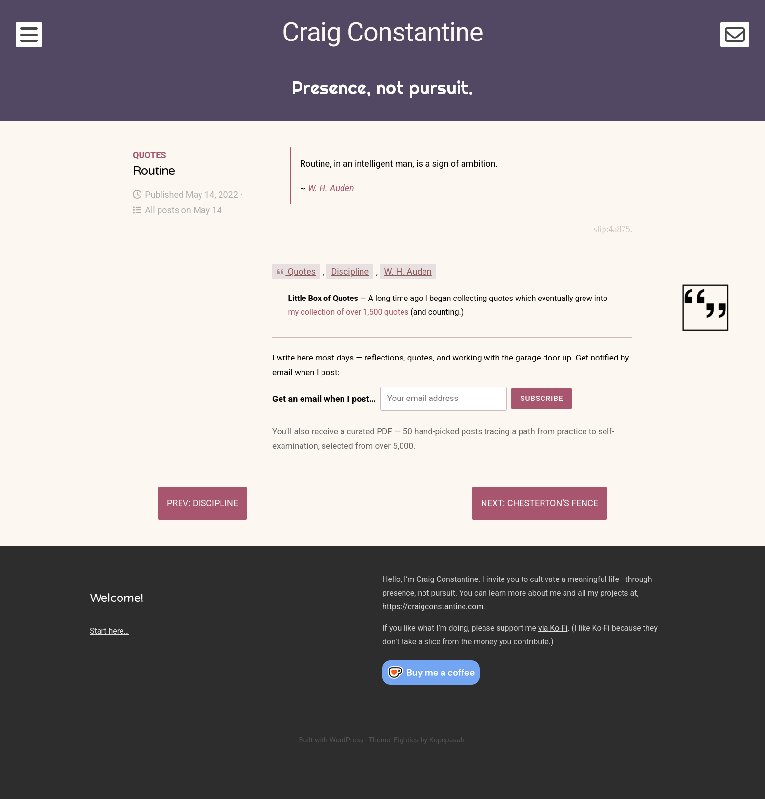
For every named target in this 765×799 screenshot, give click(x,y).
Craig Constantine (382, 32)
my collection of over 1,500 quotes (348, 312)
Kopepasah (446, 740)
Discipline (350, 271)
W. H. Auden (331, 188)
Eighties (406, 740)
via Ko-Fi (552, 628)
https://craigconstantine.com (432, 606)
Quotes (149, 155)
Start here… (109, 631)
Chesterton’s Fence (552, 503)
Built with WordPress (331, 740)
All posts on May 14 (177, 210)
